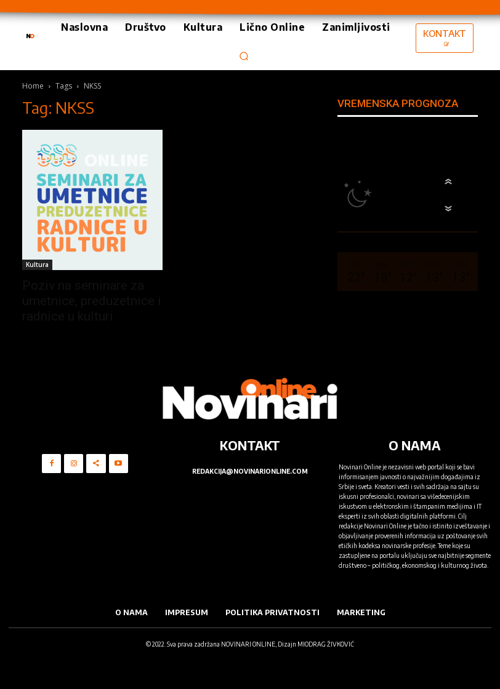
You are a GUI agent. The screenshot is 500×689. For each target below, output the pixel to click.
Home (33, 86)
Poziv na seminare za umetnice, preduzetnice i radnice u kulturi (91, 301)
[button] (244, 56)
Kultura (37, 264)
